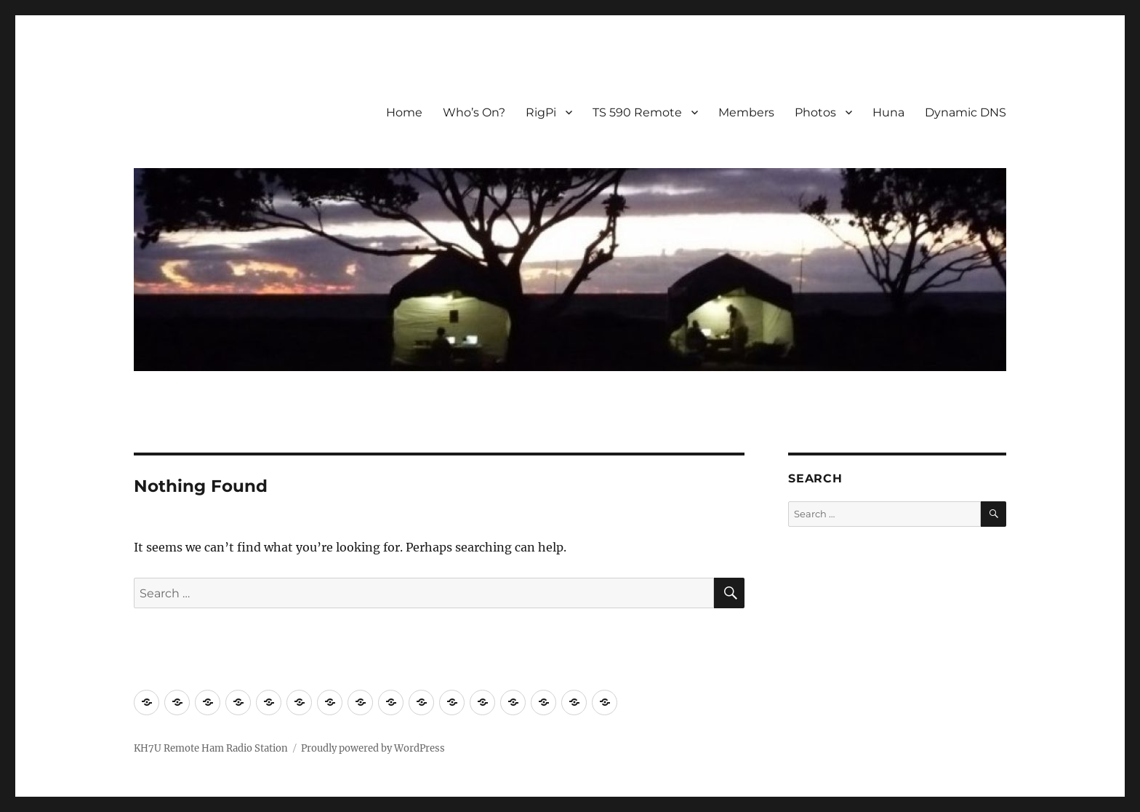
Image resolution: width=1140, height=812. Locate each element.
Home (404, 112)
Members (746, 112)
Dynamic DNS (965, 112)
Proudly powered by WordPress (373, 748)
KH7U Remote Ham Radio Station (211, 748)
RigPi (541, 112)
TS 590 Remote (637, 112)
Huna (888, 112)
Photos (815, 112)
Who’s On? (474, 112)
